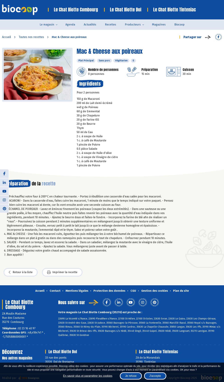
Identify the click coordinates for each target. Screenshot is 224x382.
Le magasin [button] (47, 24)
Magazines (159, 24)
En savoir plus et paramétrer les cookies (87, 375)
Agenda (70, 24)
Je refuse (131, 375)
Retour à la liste (21, 272)
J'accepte (155, 375)
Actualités (90, 24)
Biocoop (179, 24)
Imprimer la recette (62, 272)
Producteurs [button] (133, 24)
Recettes (110, 24)
